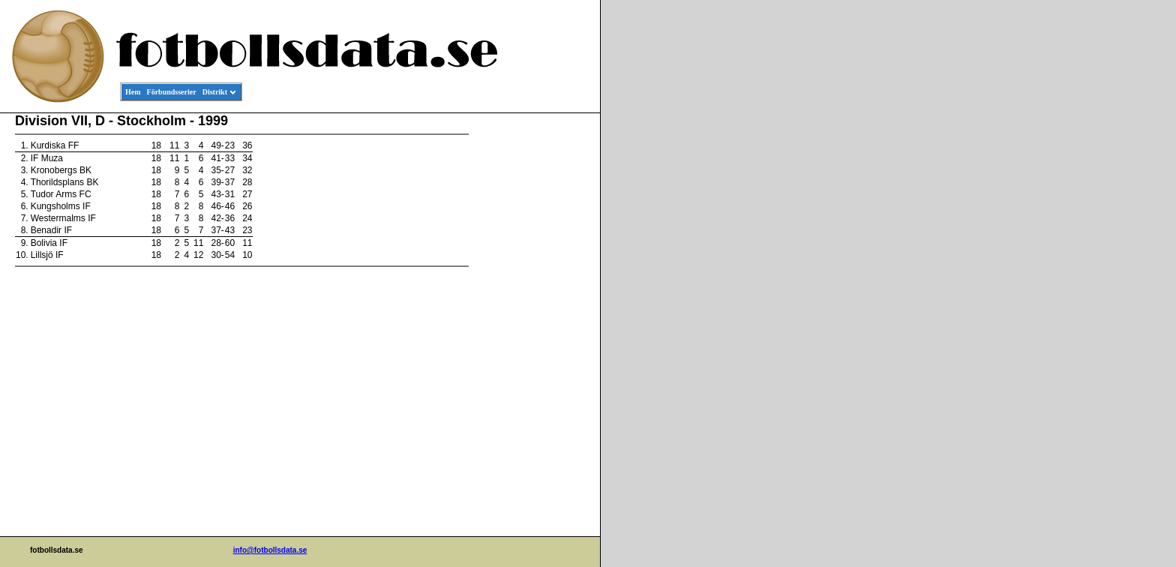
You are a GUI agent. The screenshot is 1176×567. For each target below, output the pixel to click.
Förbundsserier (171, 92)
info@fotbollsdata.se (270, 550)
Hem (133, 92)
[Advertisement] (532, 342)
